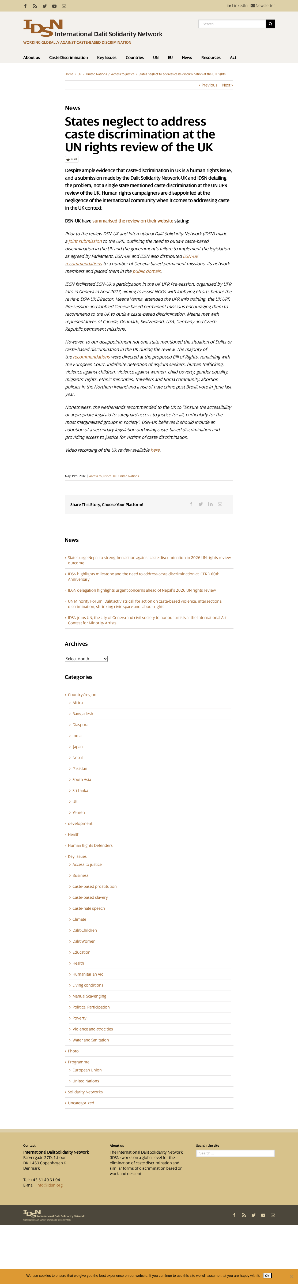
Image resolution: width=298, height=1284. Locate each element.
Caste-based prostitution (95, 886)
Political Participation (91, 1007)
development (80, 823)
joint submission (85, 241)
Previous (209, 85)
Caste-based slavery (90, 897)
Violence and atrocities (93, 1029)
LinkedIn (238, 5)
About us (31, 57)
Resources (211, 57)
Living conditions (88, 985)
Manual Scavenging (89, 996)
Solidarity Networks (85, 1092)
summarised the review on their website (132, 221)
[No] (291, 1276)
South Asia (82, 779)
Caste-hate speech (89, 908)
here (155, 450)
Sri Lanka (80, 790)
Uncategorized (81, 1103)
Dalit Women (84, 941)
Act (233, 57)
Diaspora (80, 724)
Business (81, 875)
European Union (87, 1070)
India (77, 735)
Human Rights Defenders (90, 845)
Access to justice (122, 74)
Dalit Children (85, 930)
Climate (79, 919)
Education (81, 952)
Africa (78, 702)
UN (156, 57)
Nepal (78, 757)
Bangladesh (83, 713)
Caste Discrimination (68, 57)
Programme (78, 1062)
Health (74, 834)
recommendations (91, 357)
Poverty (79, 1018)
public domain (147, 271)
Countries (135, 57)
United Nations (96, 74)
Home (69, 74)
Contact (29, 1145)
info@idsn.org (49, 1185)
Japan (78, 746)
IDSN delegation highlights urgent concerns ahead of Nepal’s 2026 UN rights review (142, 590)
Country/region (82, 694)
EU (170, 57)
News (187, 57)
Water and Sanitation (91, 1040)
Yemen (79, 812)
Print (71, 159)
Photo (73, 1051)
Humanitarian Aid (88, 974)
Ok (267, 1276)
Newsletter (263, 5)
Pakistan (80, 768)
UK (80, 74)
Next (226, 85)
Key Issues (106, 57)
